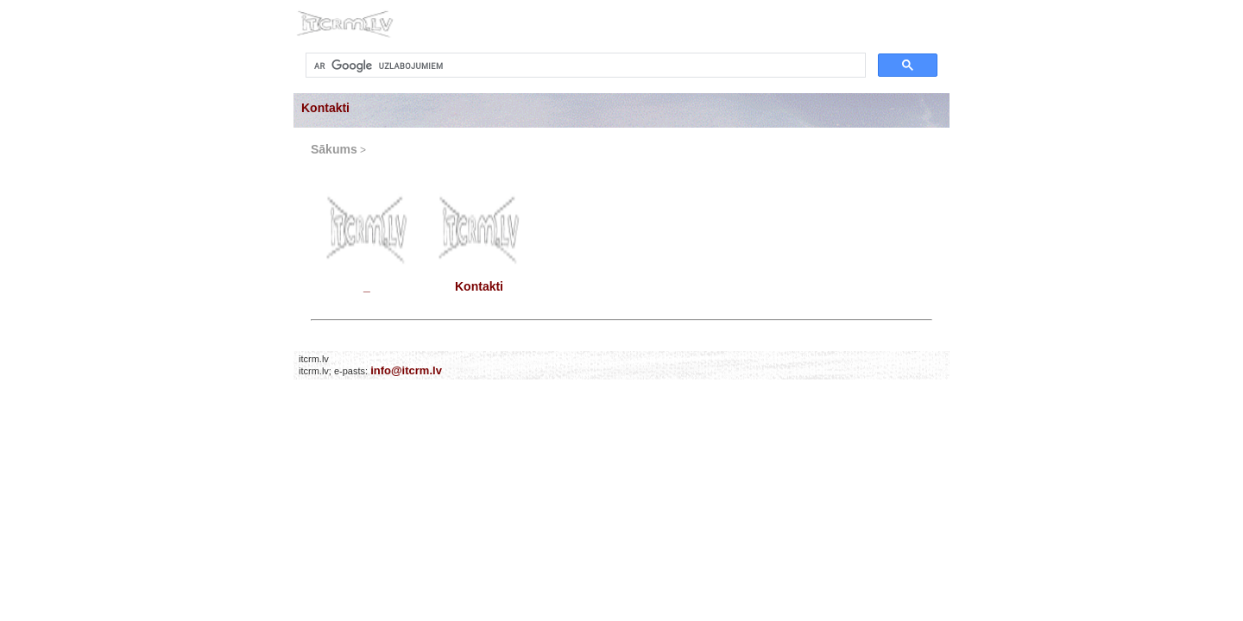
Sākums (334, 149)
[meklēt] (584, 65)
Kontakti (325, 108)
